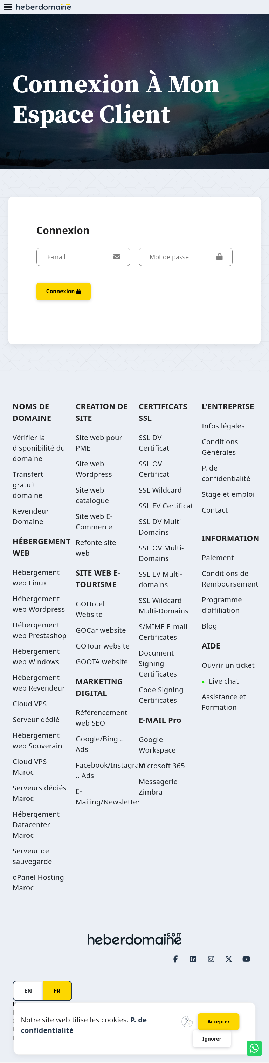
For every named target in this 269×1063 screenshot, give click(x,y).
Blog (209, 627)
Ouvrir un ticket (228, 666)
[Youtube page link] (246, 960)
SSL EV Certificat (166, 507)
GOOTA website (102, 663)
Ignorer (211, 1038)
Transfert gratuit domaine (28, 486)
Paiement (218, 559)
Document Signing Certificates (158, 665)
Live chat (224, 682)
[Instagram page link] (211, 960)
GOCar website (101, 631)
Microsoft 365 (162, 767)
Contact (215, 511)
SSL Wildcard (160, 491)
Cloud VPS (30, 705)
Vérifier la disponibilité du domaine (39, 449)
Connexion (65, 292)
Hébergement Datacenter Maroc (36, 826)
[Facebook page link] (176, 960)
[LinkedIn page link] (193, 960)
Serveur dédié (36, 721)
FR (57, 992)
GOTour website (103, 647)
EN (28, 992)
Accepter (218, 1020)
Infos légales (223, 427)
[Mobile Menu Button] (8, 7)
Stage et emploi (228, 495)
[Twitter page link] (229, 960)
